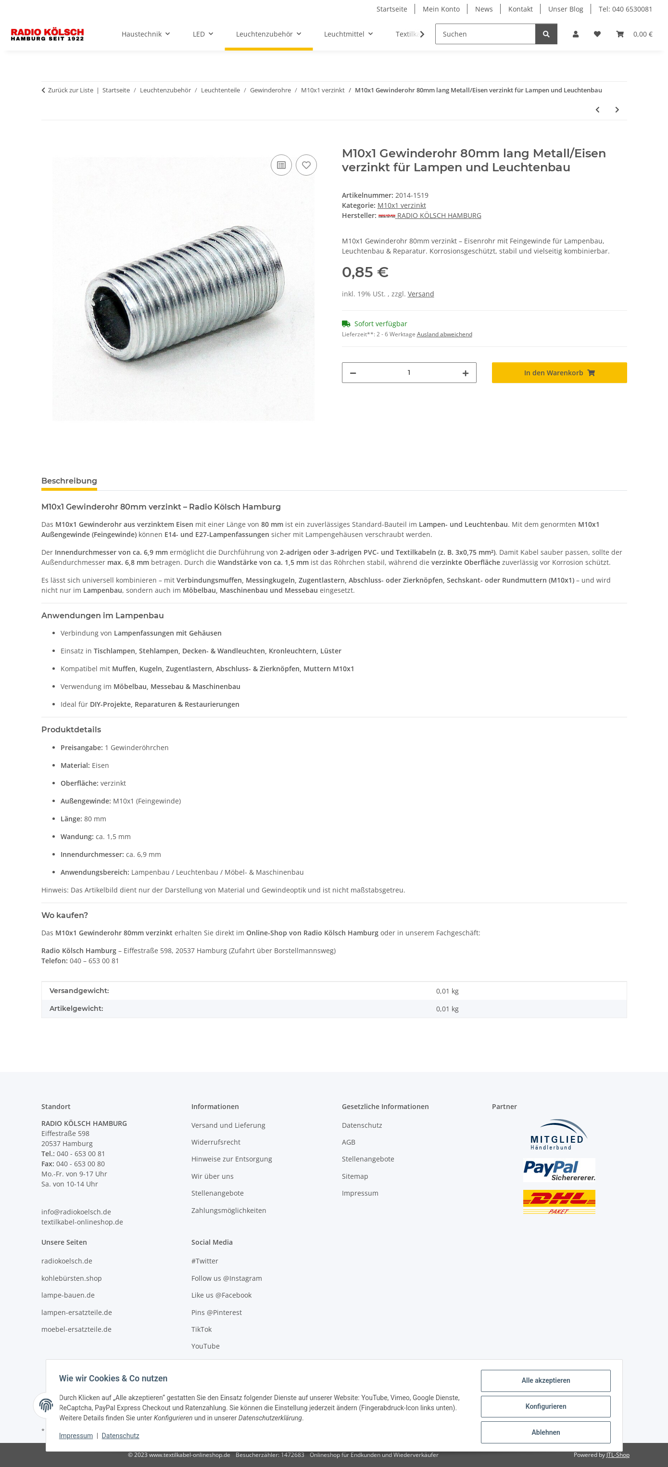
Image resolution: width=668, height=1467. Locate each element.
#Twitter (204, 1260)
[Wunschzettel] (597, 34)
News (484, 8)
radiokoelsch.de (66, 1260)
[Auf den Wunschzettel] (306, 165)
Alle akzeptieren (543, 1383)
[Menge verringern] (353, 373)
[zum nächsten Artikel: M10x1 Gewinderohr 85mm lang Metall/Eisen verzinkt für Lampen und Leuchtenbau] (617, 109)
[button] (575, 34)
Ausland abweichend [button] (444, 334)
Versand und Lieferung (228, 1125)
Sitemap (355, 1176)
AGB (348, 1142)
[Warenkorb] (634, 34)
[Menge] (409, 373)
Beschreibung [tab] (69, 480)
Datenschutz (122, 1437)
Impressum (78, 1437)
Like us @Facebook (221, 1295)
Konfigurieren (543, 1408)
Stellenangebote (217, 1193)
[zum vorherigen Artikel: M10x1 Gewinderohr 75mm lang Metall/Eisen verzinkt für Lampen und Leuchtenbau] (597, 109)
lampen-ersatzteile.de (76, 1312)
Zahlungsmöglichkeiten (228, 1210)
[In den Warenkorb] (49, 141)
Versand (421, 293)
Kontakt (520, 8)
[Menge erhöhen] (465, 373)
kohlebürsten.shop (71, 1278)
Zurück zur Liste (70, 90)
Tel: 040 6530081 (626, 8)
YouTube (205, 1346)
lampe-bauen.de (68, 1295)
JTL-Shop (618, 1455)
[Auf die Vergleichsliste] (281, 165)
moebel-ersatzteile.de (76, 1329)
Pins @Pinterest (216, 1312)
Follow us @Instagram (226, 1278)
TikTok (201, 1329)
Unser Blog (565, 8)
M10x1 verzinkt (402, 205)
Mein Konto (441, 8)
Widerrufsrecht (215, 1142)
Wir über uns (212, 1176)
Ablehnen (543, 1433)
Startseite (392, 8)
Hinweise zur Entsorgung (231, 1158)
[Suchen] (485, 34)
